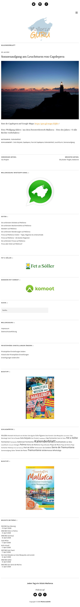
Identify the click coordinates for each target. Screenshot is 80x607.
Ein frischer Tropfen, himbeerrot (69, 158)
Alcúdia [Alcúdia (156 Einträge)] (4, 435)
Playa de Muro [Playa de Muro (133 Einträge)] (55, 445)
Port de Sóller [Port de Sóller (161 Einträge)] (29, 447)
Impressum (5, 328)
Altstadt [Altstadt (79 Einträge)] (10, 435)
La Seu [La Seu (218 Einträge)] (69, 442)
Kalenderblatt (8, 45)
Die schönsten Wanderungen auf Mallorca (15, 232)
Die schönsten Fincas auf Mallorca (13, 241)
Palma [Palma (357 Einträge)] (23, 444)
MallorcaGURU (46, 602)
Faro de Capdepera (37, 142)
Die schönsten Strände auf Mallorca (13, 223)
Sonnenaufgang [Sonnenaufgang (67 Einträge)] (6, 450)
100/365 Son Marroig (8, 526)
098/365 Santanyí (7, 536)
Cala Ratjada (17, 142)
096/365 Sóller (6, 560)
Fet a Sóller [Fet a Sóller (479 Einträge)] (72, 438)
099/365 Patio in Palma (9, 531)
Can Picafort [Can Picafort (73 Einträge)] (35, 438)
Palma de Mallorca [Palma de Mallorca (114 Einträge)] (33, 445)
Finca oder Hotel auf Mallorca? (11, 244)
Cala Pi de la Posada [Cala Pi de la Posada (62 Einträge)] (14, 438)
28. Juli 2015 (5, 52)
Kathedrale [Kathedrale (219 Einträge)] (61, 442)
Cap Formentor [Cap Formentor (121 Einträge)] (51, 438)
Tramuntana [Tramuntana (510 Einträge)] (34, 450)
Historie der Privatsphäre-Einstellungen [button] (15, 354)
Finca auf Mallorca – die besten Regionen (15, 238)
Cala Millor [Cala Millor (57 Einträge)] (66, 435)
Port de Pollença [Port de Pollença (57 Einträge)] (18, 447)
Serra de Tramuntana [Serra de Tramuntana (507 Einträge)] (63, 447)
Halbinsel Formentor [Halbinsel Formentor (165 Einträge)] (25, 442)
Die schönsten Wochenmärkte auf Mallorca (16, 225)
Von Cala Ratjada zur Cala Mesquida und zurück (17, 555)
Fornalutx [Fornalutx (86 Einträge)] (13, 442)
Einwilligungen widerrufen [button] (10, 358)
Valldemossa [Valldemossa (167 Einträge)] (47, 450)
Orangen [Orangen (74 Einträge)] (16, 445)
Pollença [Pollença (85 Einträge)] (11, 447)
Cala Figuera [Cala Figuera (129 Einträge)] (40, 436)
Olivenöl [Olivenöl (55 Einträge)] (11, 445)
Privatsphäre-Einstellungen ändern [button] (13, 351)
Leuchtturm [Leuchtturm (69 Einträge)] (4, 445)
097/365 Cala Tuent (8, 550)
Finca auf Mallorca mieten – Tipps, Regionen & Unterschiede (22, 235)
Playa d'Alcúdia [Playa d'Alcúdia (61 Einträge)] (45, 445)
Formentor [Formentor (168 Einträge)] (5, 442)
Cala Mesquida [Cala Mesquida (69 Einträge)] (58, 435)
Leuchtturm (59, 142)
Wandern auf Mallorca (8, 229)
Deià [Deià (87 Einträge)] (58, 438)
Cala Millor (5, 540)
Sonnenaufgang (69, 142)
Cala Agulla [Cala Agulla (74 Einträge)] (31, 435)
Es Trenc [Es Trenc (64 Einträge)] (63, 438)
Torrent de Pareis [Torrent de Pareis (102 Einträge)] (21, 450)
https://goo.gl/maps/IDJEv (46, 124)
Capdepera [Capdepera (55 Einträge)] (42, 438)
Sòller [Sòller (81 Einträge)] (13, 450)
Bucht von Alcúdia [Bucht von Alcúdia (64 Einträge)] (21, 435)
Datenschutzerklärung (9, 331)
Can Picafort (8, 158)
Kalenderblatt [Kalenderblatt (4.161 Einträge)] (45, 441)
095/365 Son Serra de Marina (11, 565)
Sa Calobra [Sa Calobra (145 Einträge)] (47, 447)
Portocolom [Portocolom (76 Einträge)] (38, 447)
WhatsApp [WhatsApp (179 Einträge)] (56, 450)
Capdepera (26, 142)
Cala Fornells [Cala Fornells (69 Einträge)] (49, 435)
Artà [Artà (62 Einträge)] (14, 435)
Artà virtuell (5, 545)
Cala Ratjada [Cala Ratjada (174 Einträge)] (25, 438)
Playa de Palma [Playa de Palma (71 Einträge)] (66, 445)
